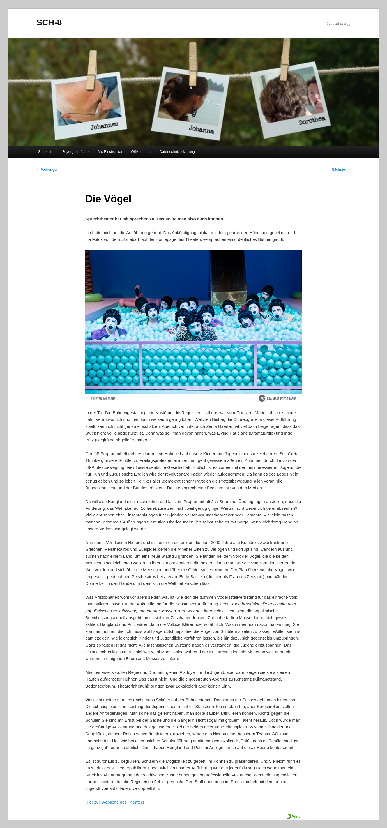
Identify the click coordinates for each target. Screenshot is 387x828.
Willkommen (141, 151)
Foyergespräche (75, 151)
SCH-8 (49, 22)
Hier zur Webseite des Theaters (114, 802)
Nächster (341, 170)
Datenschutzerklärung (177, 151)
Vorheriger (46, 170)
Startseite (46, 151)
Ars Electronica (109, 151)
